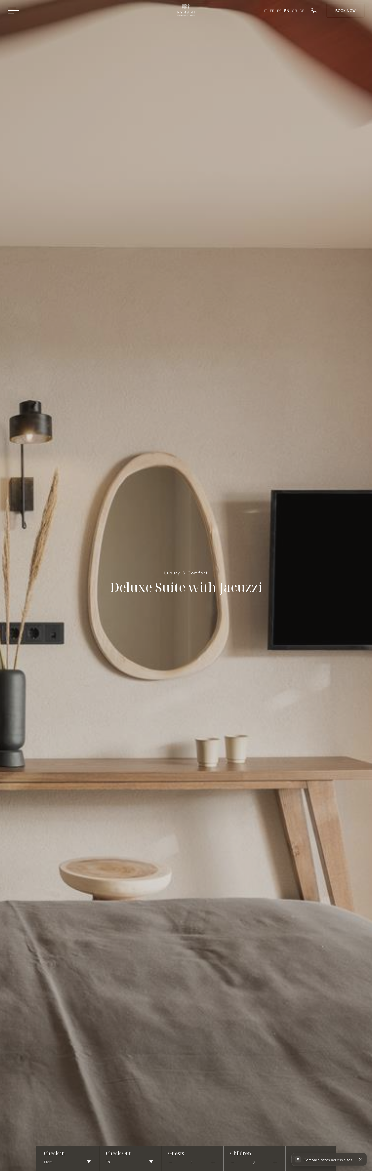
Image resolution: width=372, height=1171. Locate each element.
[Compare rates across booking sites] (324, 1159)
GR (294, 10)
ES (279, 10)
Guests (176, 1153)
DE (302, 10)
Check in (54, 1153)
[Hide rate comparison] (360, 1159)
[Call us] (319, 10)
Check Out (118, 1153)
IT (265, 10)
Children (240, 1153)
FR (272, 10)
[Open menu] (13, 10)
